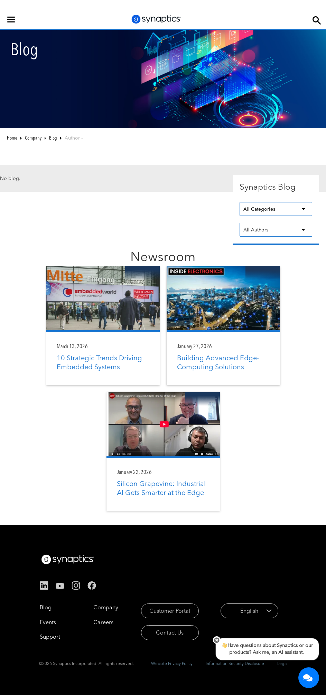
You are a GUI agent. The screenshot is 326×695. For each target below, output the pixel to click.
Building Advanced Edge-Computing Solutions (218, 362)
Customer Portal (169, 610)
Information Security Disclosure (235, 663)
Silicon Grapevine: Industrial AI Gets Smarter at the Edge (161, 488)
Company (33, 138)
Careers (103, 622)
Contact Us (170, 632)
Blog (53, 138)
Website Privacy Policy (172, 663)
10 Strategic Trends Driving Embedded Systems (99, 362)
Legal (282, 663)
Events (48, 622)
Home (12, 138)
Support (50, 636)
